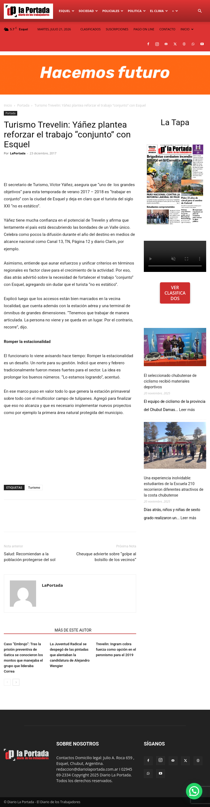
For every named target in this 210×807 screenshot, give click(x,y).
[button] (199, 11)
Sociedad (88, 11)
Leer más (187, 410)
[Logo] (30, 11)
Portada (23, 105)
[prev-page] (7, 682)
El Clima (159, 11)
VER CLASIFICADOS (174, 292)
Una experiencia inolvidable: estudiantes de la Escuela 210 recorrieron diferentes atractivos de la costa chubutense (173, 486)
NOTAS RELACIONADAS (27, 630)
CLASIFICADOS (90, 29)
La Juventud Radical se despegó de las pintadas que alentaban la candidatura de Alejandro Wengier (69, 655)
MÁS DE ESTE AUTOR (73, 630)
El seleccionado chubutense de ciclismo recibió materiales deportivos (170, 381)
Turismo (34, 487)
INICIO (186, 29)
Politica (136, 11)
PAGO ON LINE (143, 29)
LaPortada (18, 153)
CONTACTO (167, 29)
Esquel (66, 11)
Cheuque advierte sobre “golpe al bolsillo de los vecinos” (106, 556)
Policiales (112, 11)
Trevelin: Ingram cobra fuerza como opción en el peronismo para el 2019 (116, 649)
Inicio (8, 105)
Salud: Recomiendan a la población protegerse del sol (30, 556)
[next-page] (16, 682)
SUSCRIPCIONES (117, 29)
